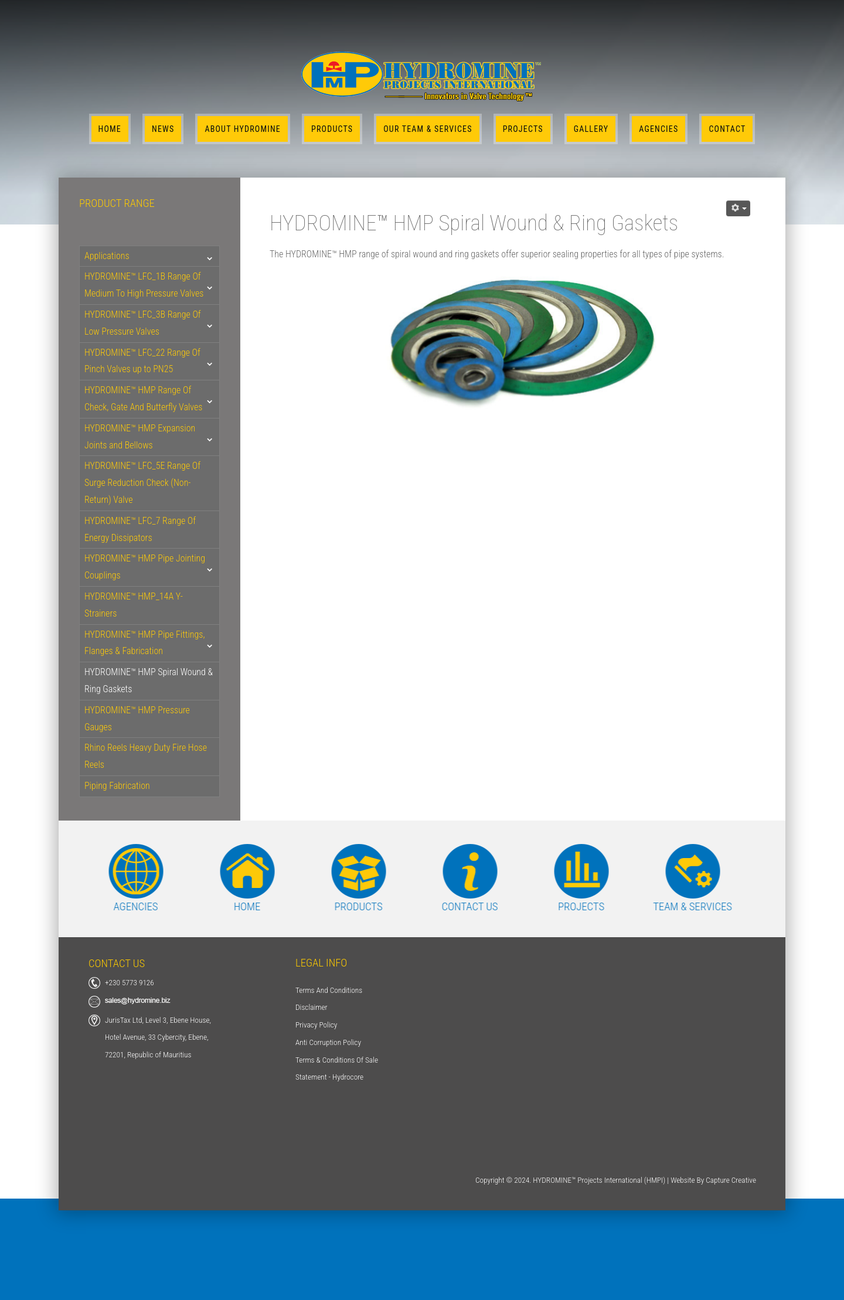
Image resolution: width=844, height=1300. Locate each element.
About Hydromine (243, 129)
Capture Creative (731, 1180)
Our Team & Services (427, 129)
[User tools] (738, 208)
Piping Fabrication (117, 785)
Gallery (591, 129)
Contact (727, 129)
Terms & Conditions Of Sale (336, 1060)
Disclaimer (311, 1007)
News (163, 129)
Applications (107, 255)
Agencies (658, 129)
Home (109, 129)
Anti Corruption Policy (328, 1042)
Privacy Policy (316, 1024)
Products (332, 129)
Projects (523, 129)
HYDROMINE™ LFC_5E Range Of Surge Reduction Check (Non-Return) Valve (142, 482)
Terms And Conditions (328, 990)
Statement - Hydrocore (329, 1077)
